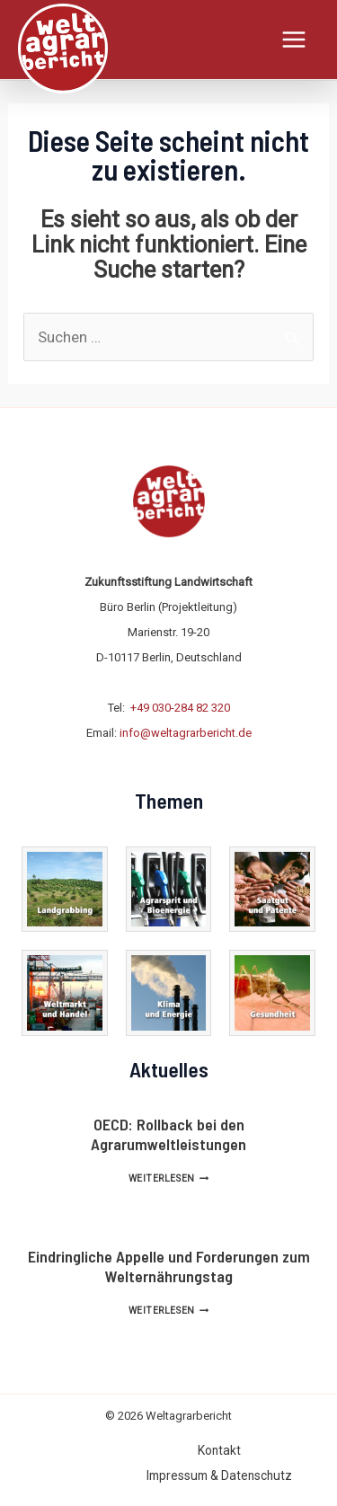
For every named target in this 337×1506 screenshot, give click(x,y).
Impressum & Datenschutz (219, 1475)
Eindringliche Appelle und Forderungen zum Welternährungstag (169, 1266)
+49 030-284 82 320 (180, 707)
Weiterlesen (168, 1178)
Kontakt (219, 1450)
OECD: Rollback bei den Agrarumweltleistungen (168, 1134)
